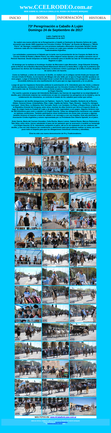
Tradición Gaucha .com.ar (54, 423)
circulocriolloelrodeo (61, 422)
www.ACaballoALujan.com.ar (63, 417)
